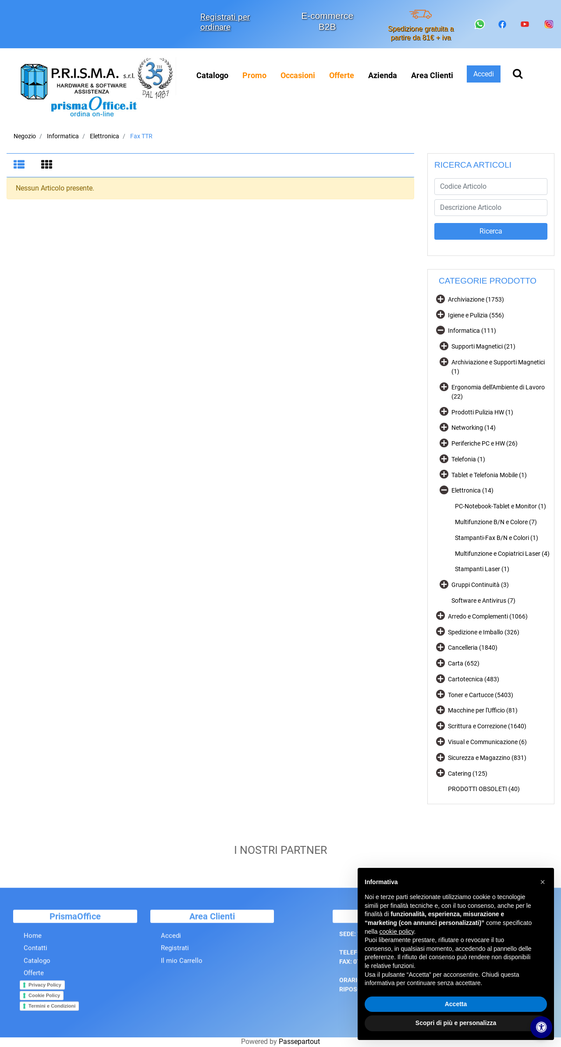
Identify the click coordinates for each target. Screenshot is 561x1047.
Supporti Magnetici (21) (483, 346)
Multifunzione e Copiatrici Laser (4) (502, 553)
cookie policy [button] (396, 931)
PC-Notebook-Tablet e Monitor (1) (500, 506)
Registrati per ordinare (225, 22)
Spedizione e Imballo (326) (483, 632)
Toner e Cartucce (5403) (480, 694)
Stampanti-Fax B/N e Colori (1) (496, 537)
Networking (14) (473, 427)
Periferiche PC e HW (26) (484, 443)
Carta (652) (463, 663)
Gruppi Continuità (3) (480, 584)
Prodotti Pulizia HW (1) (482, 412)
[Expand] (440, 298)
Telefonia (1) (468, 459)
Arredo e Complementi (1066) (488, 616)
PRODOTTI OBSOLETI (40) (484, 788)
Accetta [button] (456, 1003)
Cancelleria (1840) (472, 647)
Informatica (63, 136)
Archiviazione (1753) (476, 299)
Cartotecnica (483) (473, 679)
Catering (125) (467, 773)
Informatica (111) (472, 330)
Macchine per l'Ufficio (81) (483, 710)
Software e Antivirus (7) (483, 600)
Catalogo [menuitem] (212, 75)
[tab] (20, 165)
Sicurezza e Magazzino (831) (487, 757)
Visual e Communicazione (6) (487, 741)
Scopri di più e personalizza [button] (455, 1022)
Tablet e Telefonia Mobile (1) (489, 475)
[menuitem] (254, 75)
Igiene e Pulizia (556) (476, 315)
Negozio (25, 136)
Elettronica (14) (472, 490)
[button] (490, 231)
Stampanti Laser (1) (482, 568)
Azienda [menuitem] (382, 75)
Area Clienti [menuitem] (432, 75)
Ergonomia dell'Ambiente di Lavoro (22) (498, 392)
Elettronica (104, 136)
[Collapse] (440, 330)
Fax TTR (141, 136)
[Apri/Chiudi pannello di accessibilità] (541, 1027)
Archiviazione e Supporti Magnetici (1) (498, 367)
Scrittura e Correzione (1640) (487, 726)
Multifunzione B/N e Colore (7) (496, 521)
